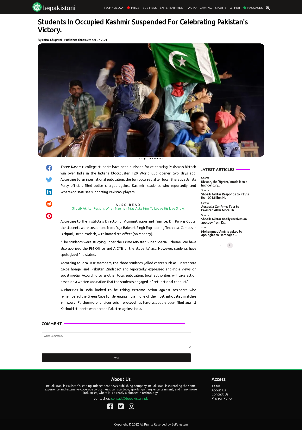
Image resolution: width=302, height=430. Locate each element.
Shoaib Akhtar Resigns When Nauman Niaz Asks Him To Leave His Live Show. (128, 208)
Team (215, 386)
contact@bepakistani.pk (129, 398)
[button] (221, 245)
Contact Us (219, 394)
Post (116, 357)
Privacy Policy (222, 398)
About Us (218, 390)
